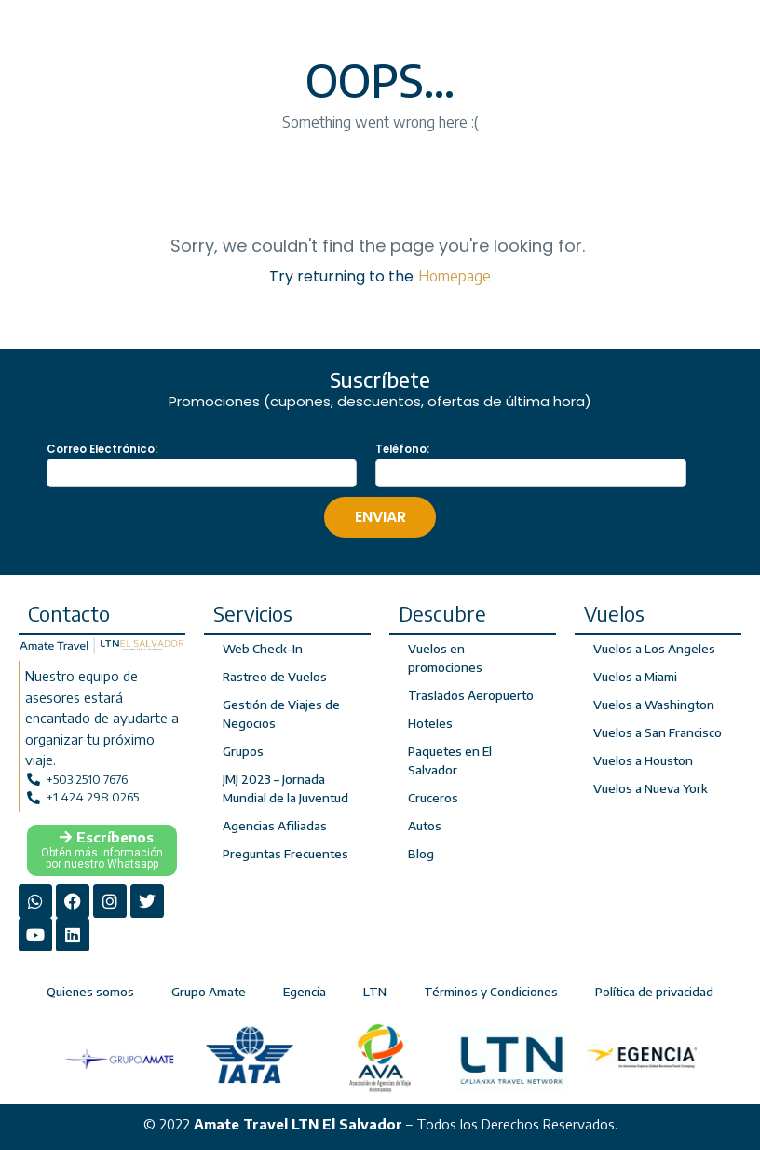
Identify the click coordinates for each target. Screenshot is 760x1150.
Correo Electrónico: (102, 449)
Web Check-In (262, 648)
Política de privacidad (654, 988)
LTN (375, 988)
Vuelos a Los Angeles (653, 648)
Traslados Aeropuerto (471, 695)
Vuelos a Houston (642, 760)
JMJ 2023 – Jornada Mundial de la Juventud (284, 788)
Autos (424, 825)
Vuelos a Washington (652, 704)
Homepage (454, 276)
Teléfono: (402, 449)
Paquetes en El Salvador (449, 760)
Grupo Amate (208, 988)
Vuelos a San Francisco (656, 732)
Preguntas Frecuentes (284, 853)
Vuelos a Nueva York (650, 788)
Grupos (243, 751)
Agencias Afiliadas (274, 825)
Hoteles (430, 723)
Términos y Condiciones (491, 988)
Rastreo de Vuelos (275, 676)
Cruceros (433, 797)
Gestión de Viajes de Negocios (281, 714)
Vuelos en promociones (445, 658)
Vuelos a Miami (635, 676)
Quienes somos (90, 988)
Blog (421, 853)
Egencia (304, 988)
